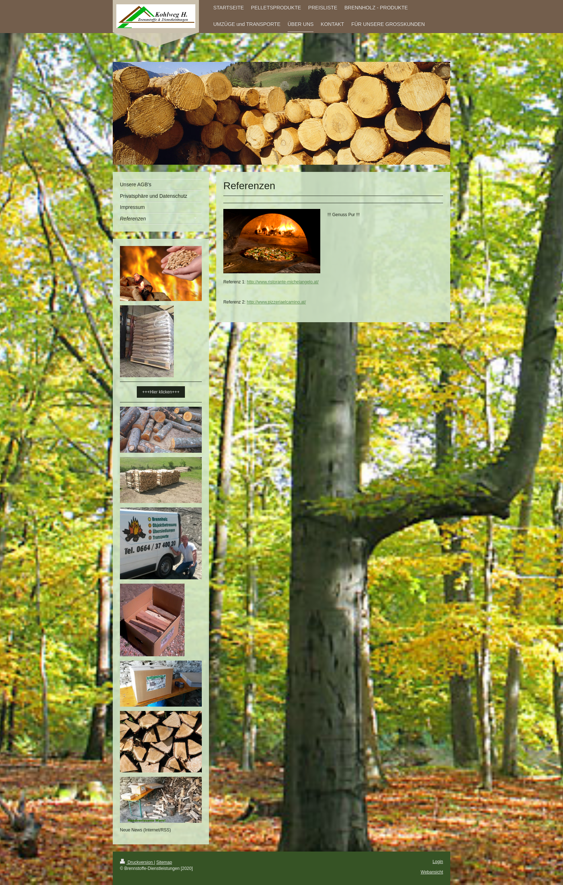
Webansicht (432, 872)
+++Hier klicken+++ (161, 391)
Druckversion (137, 862)
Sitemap (164, 862)
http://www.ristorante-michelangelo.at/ (282, 281)
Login (438, 861)
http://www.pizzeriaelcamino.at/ (276, 302)
